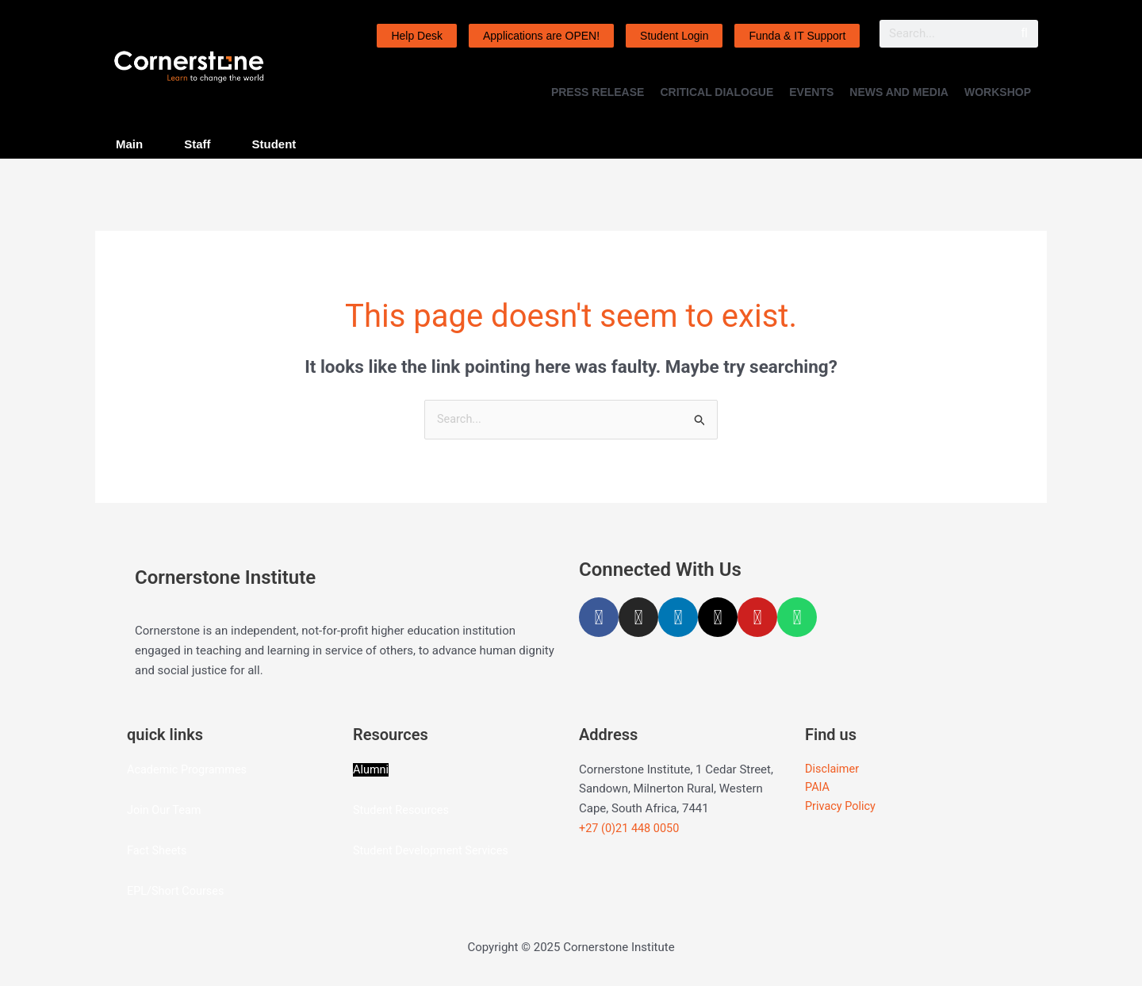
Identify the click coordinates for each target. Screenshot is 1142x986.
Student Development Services (433, 850)
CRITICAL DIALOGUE (716, 92)
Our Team (178, 810)
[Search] (1024, 34)
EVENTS (811, 92)
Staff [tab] (197, 144)
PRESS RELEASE (597, 92)
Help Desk (417, 35)
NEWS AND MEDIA (898, 92)
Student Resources (403, 810)
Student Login (674, 35)
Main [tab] (129, 144)
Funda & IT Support (797, 35)
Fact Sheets (158, 850)
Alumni (371, 769)
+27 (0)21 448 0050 (631, 829)
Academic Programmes (189, 769)
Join (139, 810)
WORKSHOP (997, 92)
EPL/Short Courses (177, 891)
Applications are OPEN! (541, 35)
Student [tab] (274, 144)
